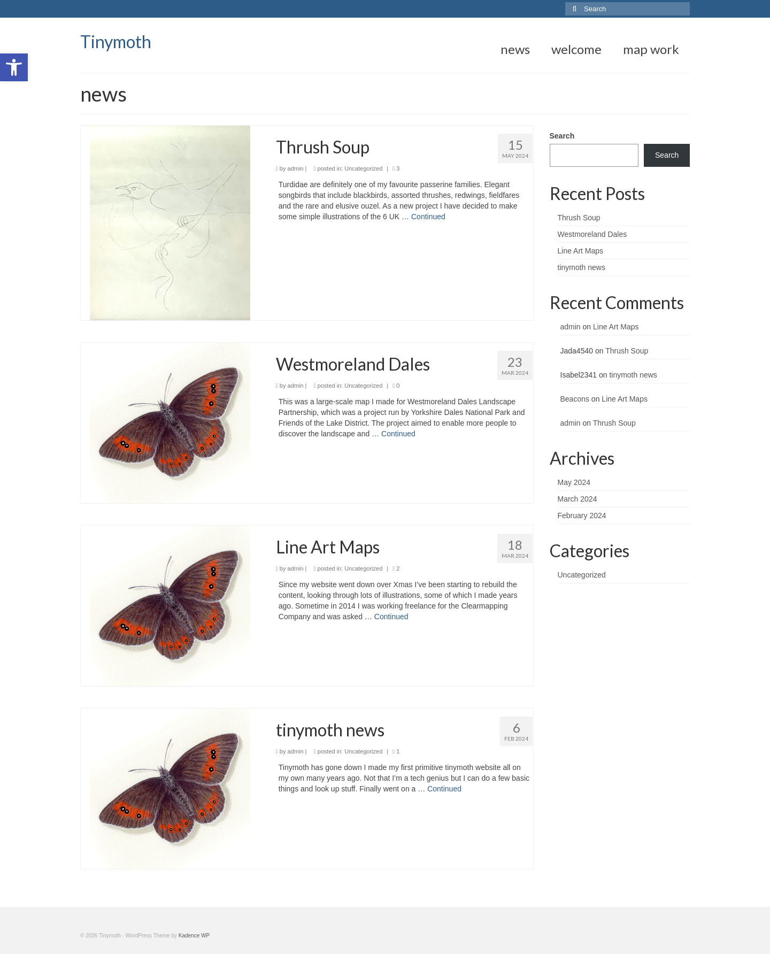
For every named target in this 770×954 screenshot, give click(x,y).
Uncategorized (363, 168)
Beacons (574, 399)
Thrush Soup (579, 217)
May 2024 (574, 482)
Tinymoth (115, 41)
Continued (428, 216)
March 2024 (577, 499)
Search (562, 136)
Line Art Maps (581, 251)
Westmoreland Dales (592, 234)
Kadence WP (194, 935)
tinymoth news (581, 267)
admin (296, 168)
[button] (14, 67)
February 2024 (582, 515)
